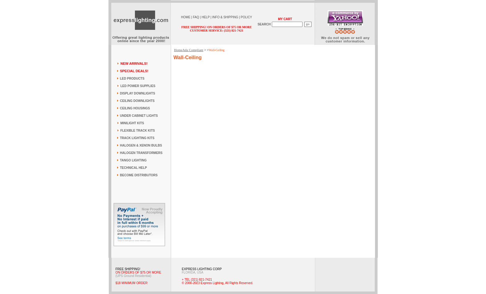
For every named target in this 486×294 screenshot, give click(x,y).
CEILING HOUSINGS (135, 108)
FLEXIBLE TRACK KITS (137, 130)
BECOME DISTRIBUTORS (139, 175)
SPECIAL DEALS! (134, 71)
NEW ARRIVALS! (133, 63)
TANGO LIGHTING (133, 160)
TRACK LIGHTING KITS (137, 138)
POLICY (246, 17)
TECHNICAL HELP (133, 167)
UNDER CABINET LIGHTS (139, 115)
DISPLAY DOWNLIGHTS (137, 93)
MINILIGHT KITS (132, 123)
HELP (205, 17)
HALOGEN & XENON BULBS (141, 145)
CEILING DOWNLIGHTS (137, 101)
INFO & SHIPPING (225, 17)
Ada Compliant (192, 50)
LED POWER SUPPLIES (137, 86)
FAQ (196, 17)
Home (178, 50)
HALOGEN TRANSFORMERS (141, 153)
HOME (185, 17)
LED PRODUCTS (132, 78)
